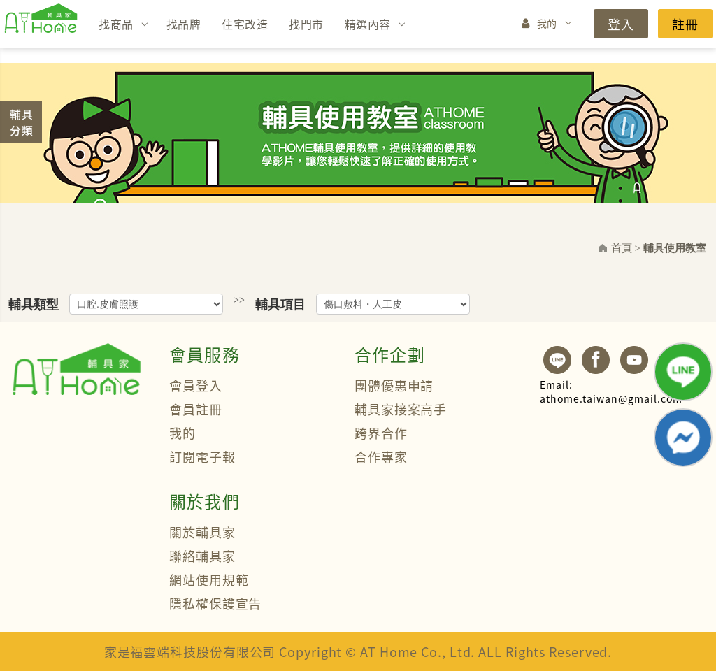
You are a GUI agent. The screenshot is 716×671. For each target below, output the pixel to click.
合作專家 (381, 456)
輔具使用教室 (674, 248)
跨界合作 (381, 433)
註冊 (685, 24)
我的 (547, 23)
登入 (621, 24)
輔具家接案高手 (401, 409)
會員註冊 (195, 409)
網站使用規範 (208, 579)
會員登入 (195, 385)
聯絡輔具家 (202, 556)
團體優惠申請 (394, 385)
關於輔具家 (202, 532)
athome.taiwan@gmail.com (611, 391)
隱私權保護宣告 (215, 603)
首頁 (621, 248)
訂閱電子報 (202, 456)
